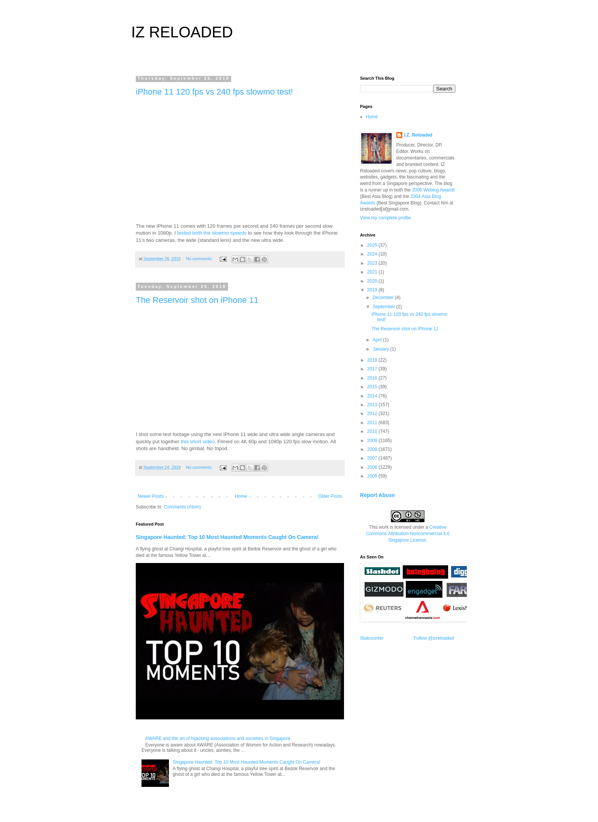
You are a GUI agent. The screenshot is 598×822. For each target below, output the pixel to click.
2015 (373, 386)
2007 (373, 458)
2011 (373, 422)
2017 (373, 369)
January (381, 349)
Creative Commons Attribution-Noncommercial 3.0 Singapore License (408, 533)
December (384, 297)
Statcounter (371, 638)
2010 (373, 431)
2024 (373, 254)
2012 (373, 413)
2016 (373, 378)
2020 (373, 281)
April (378, 340)
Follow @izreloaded (434, 638)
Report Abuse (377, 495)
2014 (373, 396)
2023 (373, 263)
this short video (198, 441)
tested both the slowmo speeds (212, 233)
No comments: (200, 258)
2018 (373, 360)
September (384, 306)
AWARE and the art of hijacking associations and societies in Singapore (218, 738)
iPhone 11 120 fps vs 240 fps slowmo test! (214, 92)
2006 (373, 467)
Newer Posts (151, 496)
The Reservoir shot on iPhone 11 (197, 300)
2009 (373, 440)
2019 (373, 290)
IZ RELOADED (182, 32)
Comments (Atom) (182, 507)
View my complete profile (385, 217)
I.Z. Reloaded (418, 135)
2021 (373, 272)
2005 (373, 476)
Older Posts (330, 496)
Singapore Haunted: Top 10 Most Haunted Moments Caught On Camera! (227, 537)
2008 (373, 449)
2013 (373, 404)
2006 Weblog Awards (433, 190)
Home (241, 496)
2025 (373, 245)
